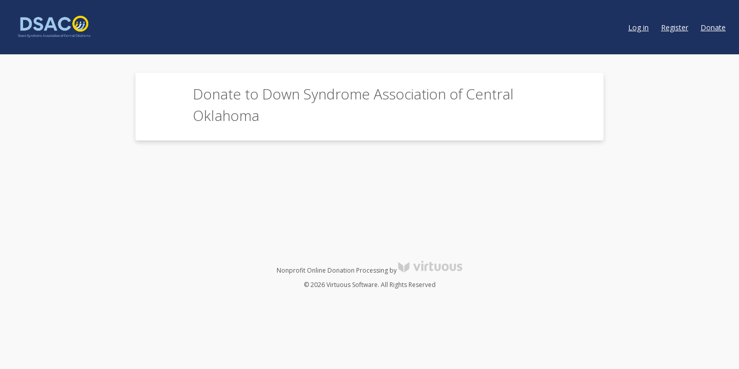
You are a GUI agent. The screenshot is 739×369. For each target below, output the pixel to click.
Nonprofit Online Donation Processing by (369, 270)
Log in (638, 27)
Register (674, 27)
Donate (713, 27)
